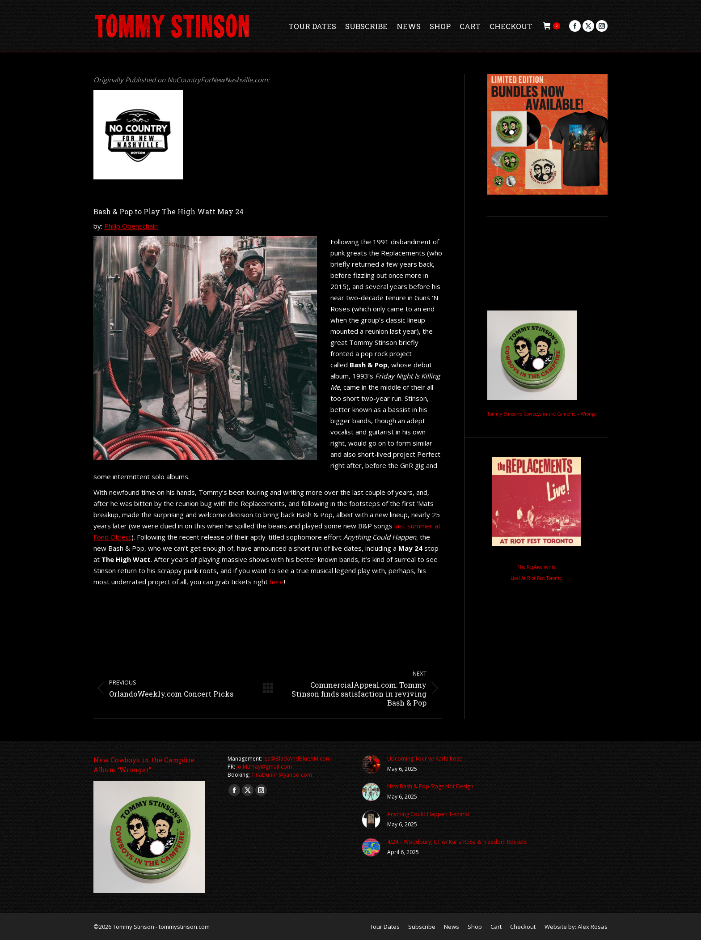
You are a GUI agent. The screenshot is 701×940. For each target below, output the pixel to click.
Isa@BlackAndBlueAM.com (297, 758)
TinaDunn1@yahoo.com (281, 774)
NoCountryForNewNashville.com (217, 79)
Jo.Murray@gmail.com (264, 766)
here (277, 581)
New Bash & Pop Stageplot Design (430, 786)
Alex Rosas (593, 927)
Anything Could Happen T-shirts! (428, 814)
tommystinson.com (184, 927)
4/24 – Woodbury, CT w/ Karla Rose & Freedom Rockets (457, 842)
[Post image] (371, 764)
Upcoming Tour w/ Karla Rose (424, 758)
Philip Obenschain (131, 225)
